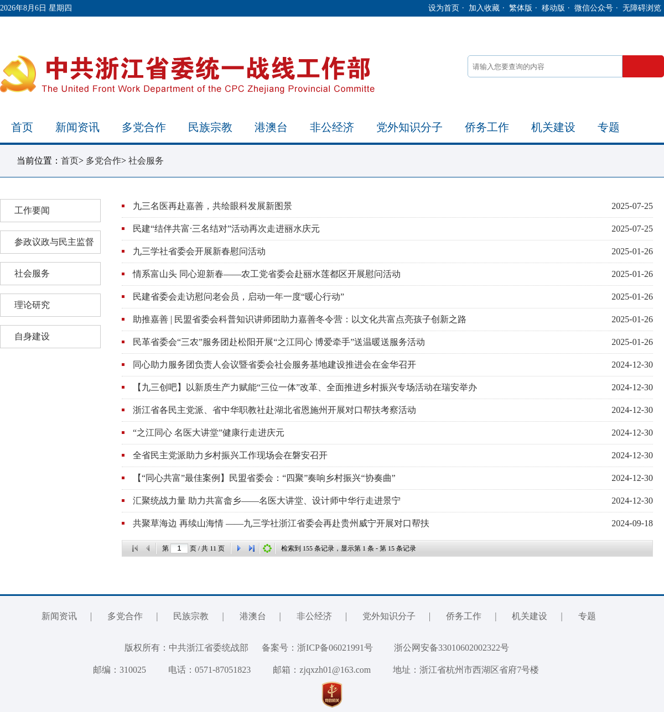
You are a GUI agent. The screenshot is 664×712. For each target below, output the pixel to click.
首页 (22, 127)
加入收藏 (484, 8)
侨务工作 (487, 127)
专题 (609, 127)
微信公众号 (593, 8)
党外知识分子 (409, 127)
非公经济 (332, 127)
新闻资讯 (77, 127)
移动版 (553, 8)
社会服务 (146, 160)
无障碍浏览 (641, 8)
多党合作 (144, 127)
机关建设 (553, 127)
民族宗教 (210, 127)
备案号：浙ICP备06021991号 (317, 647)
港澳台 (271, 127)
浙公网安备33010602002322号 (443, 647)
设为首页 (443, 8)
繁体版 (520, 8)
